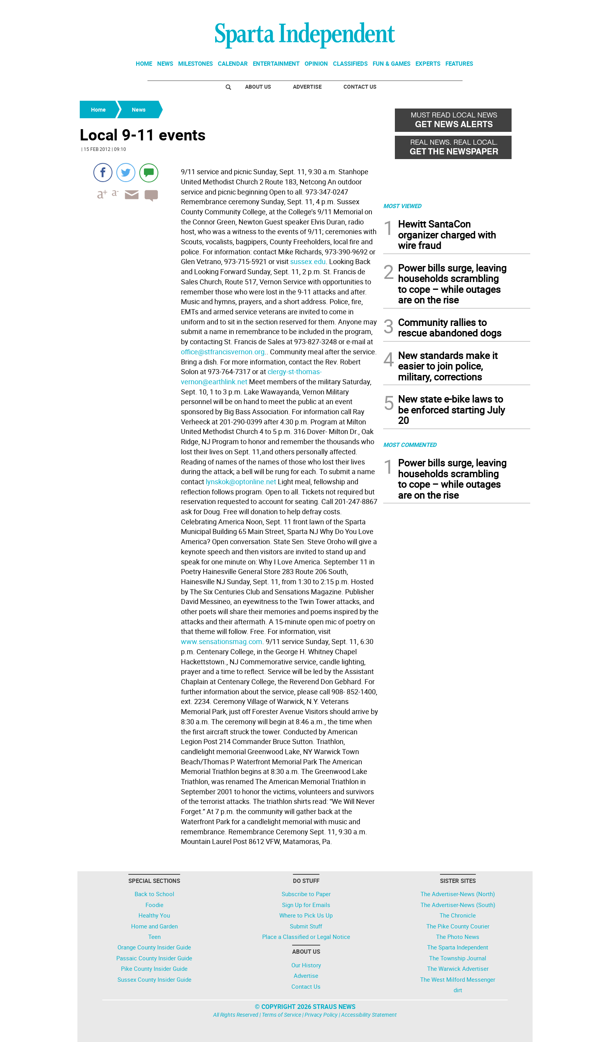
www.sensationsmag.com (221, 641)
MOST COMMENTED (409, 444)
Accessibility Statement (369, 1014)
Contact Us (360, 86)
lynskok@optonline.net (241, 481)
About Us (258, 86)
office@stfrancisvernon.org (223, 351)
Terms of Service (281, 1014)
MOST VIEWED (402, 206)
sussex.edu (308, 261)
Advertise (307, 86)
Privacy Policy (321, 1014)
